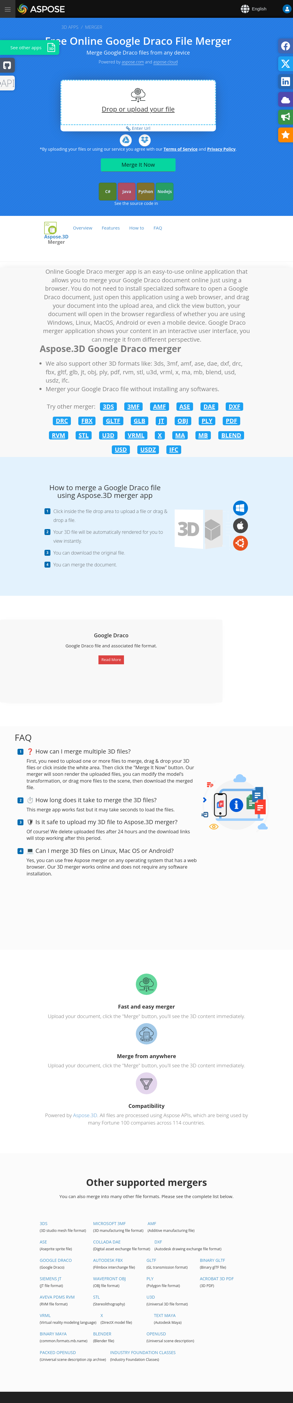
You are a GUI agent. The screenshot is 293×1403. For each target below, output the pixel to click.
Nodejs (164, 191)
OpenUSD (156, 1334)
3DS (108, 406)
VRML (136, 435)
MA (180, 435)
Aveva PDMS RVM (57, 1297)
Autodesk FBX (108, 1260)
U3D (108, 435)
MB (203, 435)
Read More (111, 659)
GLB (139, 421)
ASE (184, 406)
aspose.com (133, 62)
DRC (62, 421)
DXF (234, 406)
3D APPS (69, 27)
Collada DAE (107, 1242)
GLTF (113, 421)
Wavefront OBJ (109, 1278)
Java (126, 191)
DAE (209, 406)
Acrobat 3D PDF (217, 1278)
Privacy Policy (221, 149)
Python (145, 191)
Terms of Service (180, 149)
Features (111, 228)
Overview (82, 228)
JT (161, 421)
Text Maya (165, 1315)
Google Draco (56, 1260)
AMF (159, 406)
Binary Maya (53, 1334)
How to (136, 228)
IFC (173, 449)
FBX (87, 421)
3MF (133, 406)
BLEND (231, 435)
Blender (102, 1334)
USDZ (148, 449)
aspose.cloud (165, 62)
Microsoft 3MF (109, 1223)
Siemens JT (50, 1278)
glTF (151, 1260)
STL (84, 435)
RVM (58, 435)
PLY (207, 421)
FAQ (158, 228)
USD (121, 449)
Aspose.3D (85, 1115)
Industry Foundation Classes (143, 1352)
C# (108, 191)
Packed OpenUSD (58, 1352)
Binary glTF (212, 1260)
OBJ (183, 421)
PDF (231, 421)
